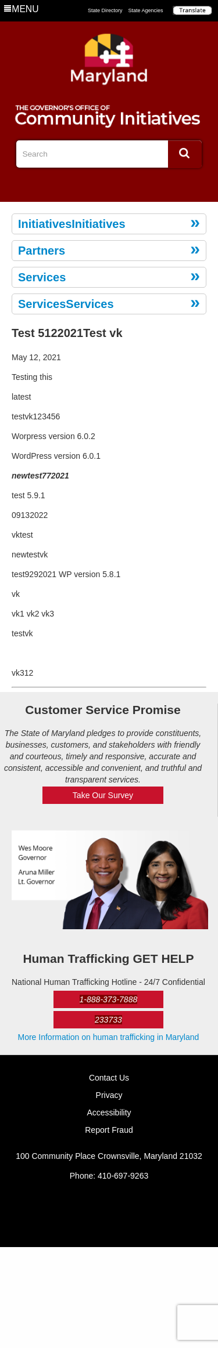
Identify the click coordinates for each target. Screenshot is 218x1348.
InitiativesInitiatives (72, 224)
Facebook (90, 186)
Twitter (109, 186)
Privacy (109, 1095)
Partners (41, 250)
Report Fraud (109, 1130)
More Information (108, 1037)
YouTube (128, 186)
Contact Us (109, 1077)
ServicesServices (66, 304)
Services (42, 277)
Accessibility (109, 1112)
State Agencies (145, 10)
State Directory (105, 10)
